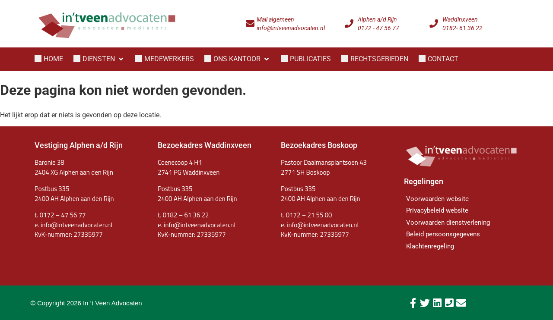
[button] (99, 59)
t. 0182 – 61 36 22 (183, 215)
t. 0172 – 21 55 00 (306, 215)
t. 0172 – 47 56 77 (60, 215)
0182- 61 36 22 (462, 28)
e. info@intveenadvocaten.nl (196, 225)
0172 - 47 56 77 (378, 28)
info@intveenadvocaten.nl (291, 28)
